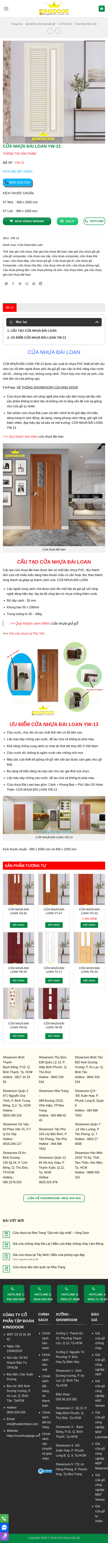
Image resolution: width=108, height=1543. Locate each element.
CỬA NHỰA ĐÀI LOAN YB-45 (54, 1025)
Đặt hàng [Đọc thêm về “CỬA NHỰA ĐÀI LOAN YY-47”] (54, 925)
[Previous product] (58, 31)
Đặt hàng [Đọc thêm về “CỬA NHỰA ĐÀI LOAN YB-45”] (54, 1036)
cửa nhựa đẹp (20, 260)
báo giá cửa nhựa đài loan (50, 251)
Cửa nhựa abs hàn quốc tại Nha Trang (39, 1267)
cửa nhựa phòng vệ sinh (46, 270)
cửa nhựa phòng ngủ (85, 265)
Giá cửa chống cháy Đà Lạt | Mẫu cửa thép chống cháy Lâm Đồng (58, 1243)
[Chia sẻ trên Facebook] (13, 284)
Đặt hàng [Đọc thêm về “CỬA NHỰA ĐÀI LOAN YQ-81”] (19, 925)
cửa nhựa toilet (73, 270)
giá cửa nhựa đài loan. (17, 274)
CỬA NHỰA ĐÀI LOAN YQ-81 (18, 911)
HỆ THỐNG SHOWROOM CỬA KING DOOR (47, 387)
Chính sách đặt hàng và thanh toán (46, 1391)
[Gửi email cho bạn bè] (27, 284)
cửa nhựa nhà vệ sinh (57, 265)
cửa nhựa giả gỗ (40, 260)
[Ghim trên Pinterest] (34, 284)
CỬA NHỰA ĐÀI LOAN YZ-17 (54, 969)
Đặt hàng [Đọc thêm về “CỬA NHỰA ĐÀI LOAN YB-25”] (19, 980)
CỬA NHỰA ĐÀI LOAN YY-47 (54, 911)
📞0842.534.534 (17, 182)
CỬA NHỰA (65, 23)
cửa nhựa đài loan (51, 436)
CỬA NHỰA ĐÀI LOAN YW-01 (18, 1025)
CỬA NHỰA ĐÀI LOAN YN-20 (89, 969)
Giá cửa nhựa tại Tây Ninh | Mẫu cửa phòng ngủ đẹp (49, 1254)
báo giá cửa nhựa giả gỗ (84, 251)
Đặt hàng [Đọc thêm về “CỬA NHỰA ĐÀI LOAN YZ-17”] (54, 980)
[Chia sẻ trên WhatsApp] (6, 284)
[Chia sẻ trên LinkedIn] (41, 284)
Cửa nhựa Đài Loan (86, 23)
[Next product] (50, 31)
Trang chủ (16, 23)
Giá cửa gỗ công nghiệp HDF (100, 1364)
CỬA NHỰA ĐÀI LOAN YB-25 (18, 969)
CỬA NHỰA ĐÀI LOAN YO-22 (89, 911)
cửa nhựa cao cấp (38, 256)
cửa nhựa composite (65, 256)
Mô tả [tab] (10, 307)
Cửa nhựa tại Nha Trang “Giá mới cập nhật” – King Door (51, 1232)
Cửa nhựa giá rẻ (63, 260)
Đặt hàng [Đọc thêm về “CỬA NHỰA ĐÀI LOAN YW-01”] (19, 1036)
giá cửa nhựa (92, 270)
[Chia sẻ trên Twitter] (20, 284)
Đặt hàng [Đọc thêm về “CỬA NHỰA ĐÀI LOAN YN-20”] (89, 980)
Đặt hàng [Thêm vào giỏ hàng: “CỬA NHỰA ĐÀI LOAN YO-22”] (89, 925)
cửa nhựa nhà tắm (30, 265)
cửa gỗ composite (14, 256)
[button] (6, 8)
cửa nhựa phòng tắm (16, 270)
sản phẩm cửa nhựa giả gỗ (40, 23)
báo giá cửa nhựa (20, 251)
